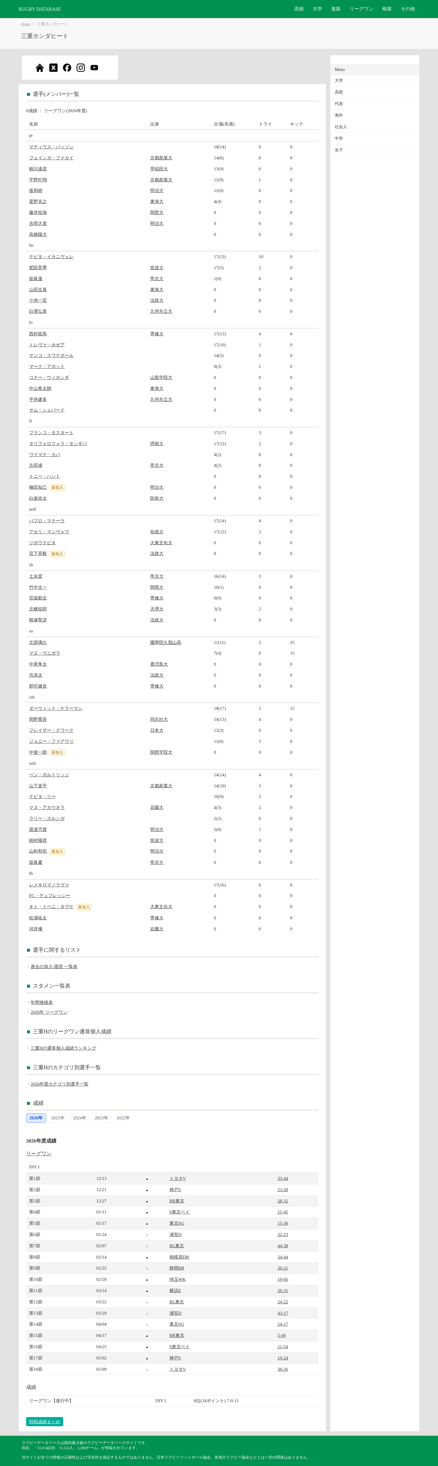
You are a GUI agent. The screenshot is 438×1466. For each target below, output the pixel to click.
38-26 (282, 1369)
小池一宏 (38, 300)
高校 (299, 8)
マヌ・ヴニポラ (44, 653)
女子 (339, 150)
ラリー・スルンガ (47, 818)
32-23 (282, 1234)
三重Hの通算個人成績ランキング (63, 1048)
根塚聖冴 (38, 619)
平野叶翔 (38, 179)
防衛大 (157, 498)
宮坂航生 (38, 597)
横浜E (175, 1290)
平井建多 (38, 399)
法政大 (157, 300)
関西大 (157, 212)
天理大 (157, 608)
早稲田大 (159, 168)
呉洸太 (35, 675)
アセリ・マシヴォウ (49, 531)
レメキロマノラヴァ (49, 884)
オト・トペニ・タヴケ (51, 906)
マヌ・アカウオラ (47, 807)
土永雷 (35, 576)
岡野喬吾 (38, 719)
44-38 (282, 1245)
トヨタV (177, 1178)
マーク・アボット (47, 366)
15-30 (282, 1223)
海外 (339, 115)
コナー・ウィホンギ (49, 377)
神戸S (175, 1189)
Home (25, 24)
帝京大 (157, 278)
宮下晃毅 (38, 553)
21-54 (282, 1346)
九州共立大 (161, 311)
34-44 (282, 1256)
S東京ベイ (179, 1211)
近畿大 (157, 928)
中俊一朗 (38, 752)
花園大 (157, 807)
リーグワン (361, 8)
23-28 (282, 1189)
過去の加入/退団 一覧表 (54, 966)
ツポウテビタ (42, 542)
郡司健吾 (38, 685)
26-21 (282, 1267)
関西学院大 (161, 752)
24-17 (282, 1324)
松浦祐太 (38, 917)
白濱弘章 (38, 311)
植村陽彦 (38, 840)
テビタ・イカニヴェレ (51, 256)
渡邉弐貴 (38, 829)
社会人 (341, 127)
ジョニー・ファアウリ (51, 741)
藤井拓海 (38, 212)
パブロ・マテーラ (47, 520)
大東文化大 (161, 542)
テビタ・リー (42, 796)
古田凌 (35, 465)
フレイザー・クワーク (51, 730)
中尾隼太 (38, 664)
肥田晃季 (38, 267)
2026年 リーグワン (49, 1012)
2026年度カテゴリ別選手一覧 (59, 1083)
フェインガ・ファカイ (51, 157)
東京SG (176, 1223)
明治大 (157, 190)
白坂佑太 (38, 498)
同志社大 (159, 719)
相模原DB (179, 1256)
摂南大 (157, 443)
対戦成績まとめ (44, 1421)
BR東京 (176, 1200)
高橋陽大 (38, 234)
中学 (339, 138)
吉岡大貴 (38, 223)
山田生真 (38, 289)
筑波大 (157, 267)
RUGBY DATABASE (40, 9)
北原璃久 (38, 642)
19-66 (282, 1279)
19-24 (282, 1357)
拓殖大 (157, 531)
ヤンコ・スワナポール (51, 355)
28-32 (282, 1200)
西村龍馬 (38, 333)
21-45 (282, 1211)
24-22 (282, 1301)
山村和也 (38, 850)
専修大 (157, 333)
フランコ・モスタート (51, 432)
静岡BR (176, 1267)
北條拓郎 (38, 608)
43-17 (282, 1313)
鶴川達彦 (38, 168)
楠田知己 (38, 487)
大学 (317, 8)
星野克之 (38, 201)
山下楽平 (38, 785)
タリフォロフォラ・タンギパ (58, 443)
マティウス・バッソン (51, 146)
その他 (408, 8)
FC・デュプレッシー (49, 895)
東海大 (157, 201)
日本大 (157, 730)
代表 (339, 103)
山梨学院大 (161, 377)
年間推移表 (42, 1002)
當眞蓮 (35, 278)
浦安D (175, 1234)
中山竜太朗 (40, 388)
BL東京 (176, 1245)
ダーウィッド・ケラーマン (55, 708)
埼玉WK (177, 1279)
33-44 (282, 1178)
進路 (336, 8)
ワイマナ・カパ (44, 454)
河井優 (35, 928)
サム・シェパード (47, 409)
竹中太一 (38, 587)
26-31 (282, 1290)
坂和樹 (35, 190)
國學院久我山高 (165, 642)
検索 (387, 8)
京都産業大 (161, 157)
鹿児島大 (159, 664)
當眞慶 (35, 862)
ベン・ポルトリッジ (49, 774)
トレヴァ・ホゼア (47, 344)
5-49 (281, 1335)
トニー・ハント (44, 476)
